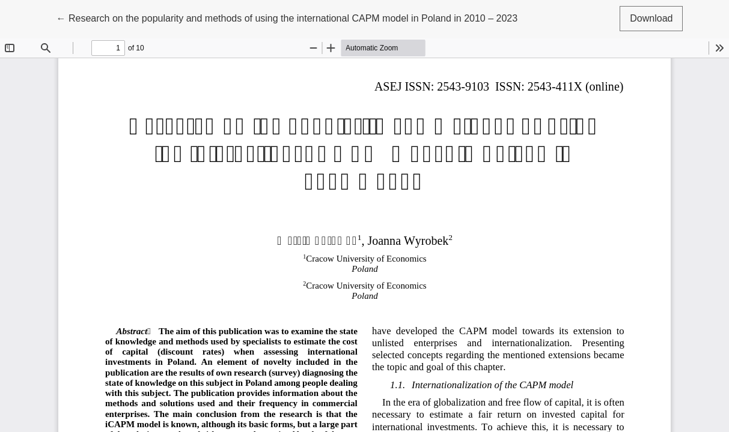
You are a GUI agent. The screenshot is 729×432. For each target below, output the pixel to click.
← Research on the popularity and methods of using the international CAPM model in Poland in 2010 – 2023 (287, 17)
